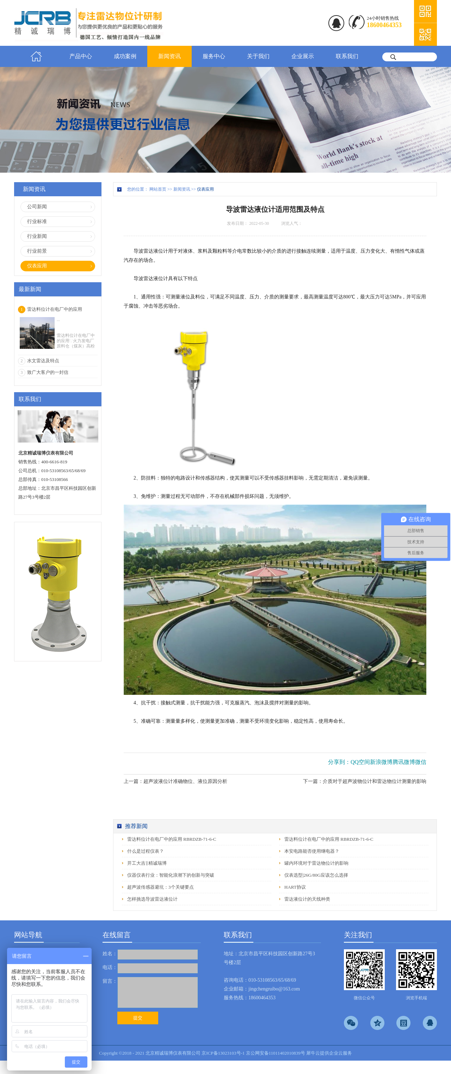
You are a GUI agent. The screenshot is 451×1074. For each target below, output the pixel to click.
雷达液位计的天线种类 (307, 899)
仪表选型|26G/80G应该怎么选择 (316, 875)
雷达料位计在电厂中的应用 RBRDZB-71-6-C (171, 839)
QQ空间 (360, 762)
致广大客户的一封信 (47, 372)
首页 (36, 56)
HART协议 (295, 887)
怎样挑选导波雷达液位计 (152, 899)
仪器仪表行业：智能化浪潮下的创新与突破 (170, 875)
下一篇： (364, 781)
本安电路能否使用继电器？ (311, 851)
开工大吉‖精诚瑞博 (147, 863)
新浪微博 (381, 762)
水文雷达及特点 (43, 360)
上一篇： (175, 781)
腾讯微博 (404, 762)
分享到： (339, 762)
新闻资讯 (181, 189)
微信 (420, 762)
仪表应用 (205, 189)
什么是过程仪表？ (145, 851)
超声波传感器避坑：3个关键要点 (160, 887)
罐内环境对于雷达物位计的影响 (316, 863)
